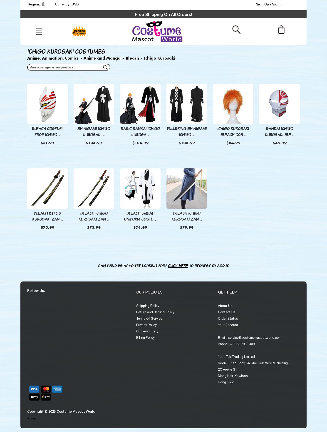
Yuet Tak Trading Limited (236, 357)
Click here (178, 265)
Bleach (132, 58)
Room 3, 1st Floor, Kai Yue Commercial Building (253, 363)
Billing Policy (145, 337)
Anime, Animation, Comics (52, 58)
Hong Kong (226, 382)
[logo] (156, 31)
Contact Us (226, 312)
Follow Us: (36, 290)
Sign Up (263, 4)
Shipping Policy (147, 306)
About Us (225, 306)
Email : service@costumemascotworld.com (249, 337)
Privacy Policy (146, 325)
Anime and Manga (102, 58)
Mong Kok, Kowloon (233, 376)
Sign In (277, 4)
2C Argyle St (227, 369)
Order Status (228, 318)
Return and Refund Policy (155, 312)
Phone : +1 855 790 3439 (236, 344)
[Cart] (281, 29)
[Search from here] (236, 29)
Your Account (228, 325)
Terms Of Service (149, 318)
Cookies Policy (147, 331)
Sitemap (31, 418)
